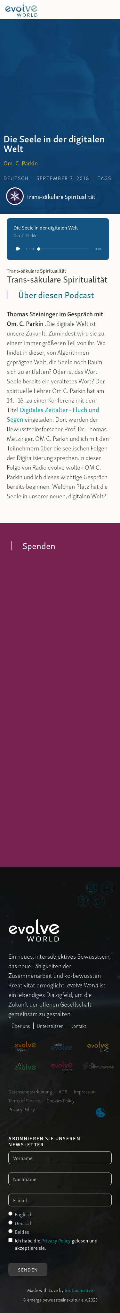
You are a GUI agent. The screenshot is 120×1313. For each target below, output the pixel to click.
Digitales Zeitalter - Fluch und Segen (53, 414)
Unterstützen (50, 1026)
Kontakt (78, 1026)
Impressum (85, 1091)
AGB (63, 1091)
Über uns (21, 1026)
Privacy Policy (21, 1109)
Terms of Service (24, 1100)
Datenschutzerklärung (30, 1091)
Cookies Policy (61, 1100)
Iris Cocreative (79, 1290)
